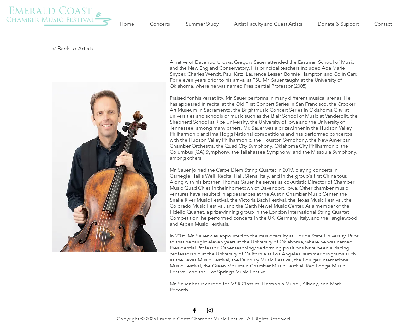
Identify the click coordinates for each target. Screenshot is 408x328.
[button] (205, 24)
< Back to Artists (73, 48)
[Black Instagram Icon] (210, 310)
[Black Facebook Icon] (194, 310)
